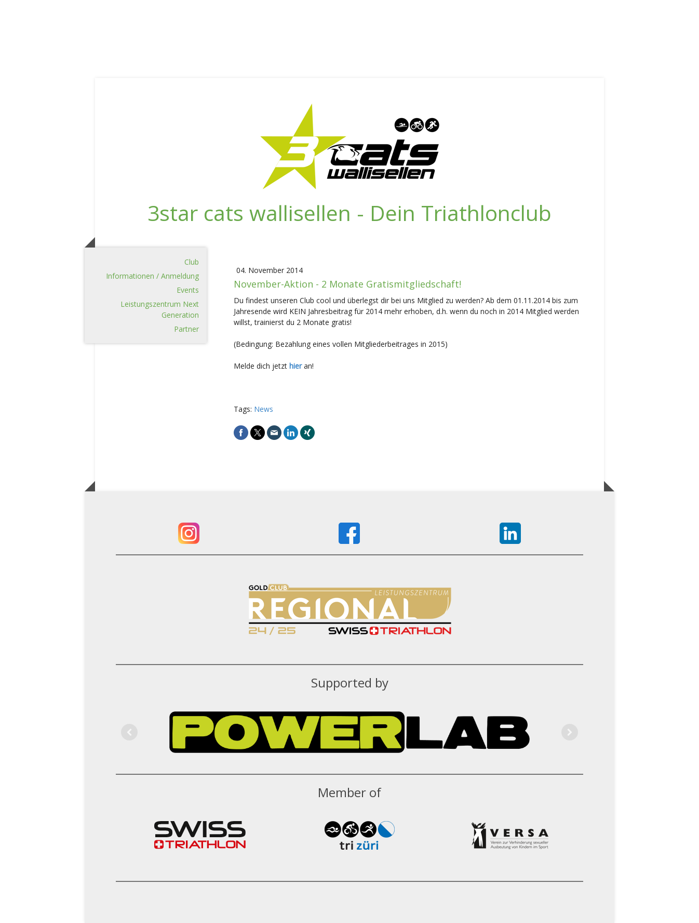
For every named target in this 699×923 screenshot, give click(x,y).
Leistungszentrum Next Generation (159, 309)
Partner (186, 329)
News (263, 409)
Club (191, 262)
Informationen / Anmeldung (152, 276)
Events (188, 290)
